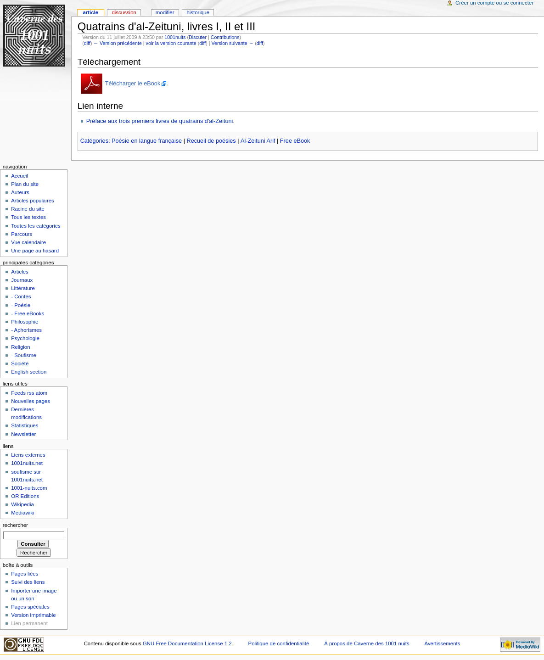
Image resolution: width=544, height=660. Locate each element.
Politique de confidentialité (278, 643)
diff (87, 43)
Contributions (225, 37)
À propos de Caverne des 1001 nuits (366, 643)
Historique (197, 12)
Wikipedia (22, 504)
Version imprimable (33, 615)
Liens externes (28, 455)
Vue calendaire (28, 242)
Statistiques (24, 425)
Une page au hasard (35, 250)
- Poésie (20, 305)
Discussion (124, 12)
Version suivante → (233, 43)
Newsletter (23, 434)
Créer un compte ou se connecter (494, 3)
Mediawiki (22, 512)
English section (28, 372)
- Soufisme (23, 355)
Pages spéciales (30, 607)
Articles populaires (32, 200)
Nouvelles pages (30, 401)
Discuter (198, 37)
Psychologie (25, 338)
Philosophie (24, 321)
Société (19, 363)
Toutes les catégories (36, 226)
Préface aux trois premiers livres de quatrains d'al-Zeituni (159, 121)
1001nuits (174, 37)
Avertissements (442, 643)
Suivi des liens (28, 582)
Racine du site (28, 209)
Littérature (23, 288)
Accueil (19, 176)
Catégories (94, 141)
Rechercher (15, 525)
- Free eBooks (27, 313)
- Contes (21, 296)
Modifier (165, 12)
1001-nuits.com (29, 488)
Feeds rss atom (29, 393)
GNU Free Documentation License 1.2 (187, 643)
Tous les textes (28, 217)
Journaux (22, 280)
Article (90, 12)
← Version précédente (117, 43)
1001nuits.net (27, 463)
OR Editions (25, 496)
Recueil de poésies (211, 141)
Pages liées (24, 573)
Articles (19, 271)
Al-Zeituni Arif (258, 141)
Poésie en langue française (147, 141)
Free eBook (295, 141)
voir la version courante (171, 43)
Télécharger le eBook (133, 83)
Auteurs (20, 192)
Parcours (21, 234)
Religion (20, 347)
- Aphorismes (26, 330)
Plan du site (25, 184)
